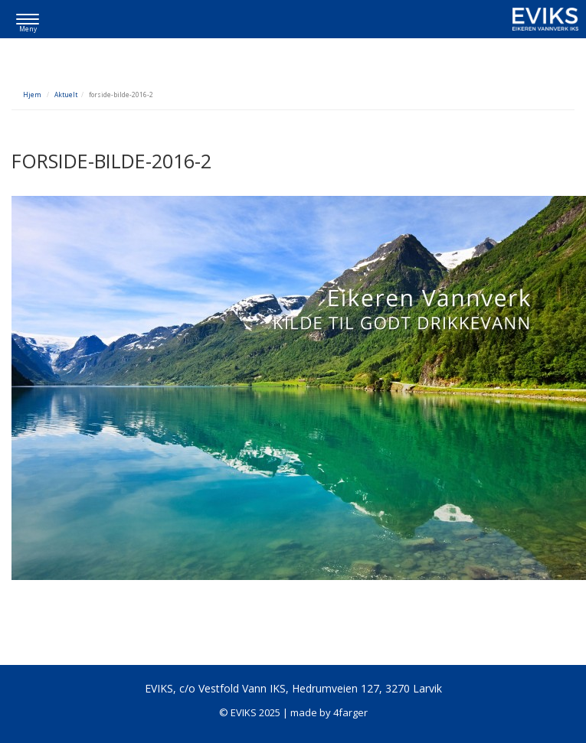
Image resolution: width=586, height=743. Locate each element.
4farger (350, 712)
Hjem (32, 94)
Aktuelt (65, 94)
